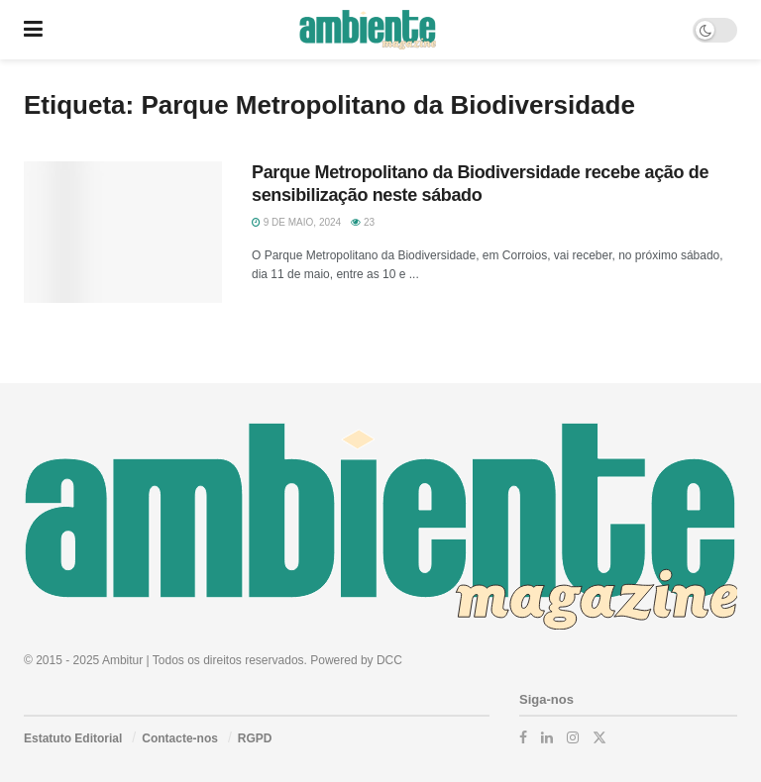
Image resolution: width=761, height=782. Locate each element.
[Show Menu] (33, 29)
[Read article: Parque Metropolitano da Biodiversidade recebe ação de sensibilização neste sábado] (123, 232)
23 (363, 222)
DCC (389, 660)
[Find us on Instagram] (573, 737)
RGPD (255, 738)
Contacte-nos (180, 738)
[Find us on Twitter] (599, 737)
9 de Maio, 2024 (296, 222)
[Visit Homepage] (367, 29)
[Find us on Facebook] (523, 737)
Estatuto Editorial (73, 738)
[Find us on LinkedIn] (547, 737)
